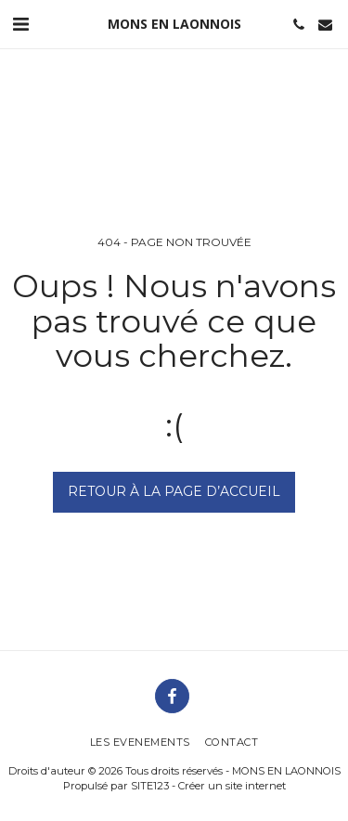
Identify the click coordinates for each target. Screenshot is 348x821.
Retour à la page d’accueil (174, 491)
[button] (20, 24)
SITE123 (150, 785)
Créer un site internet (232, 785)
